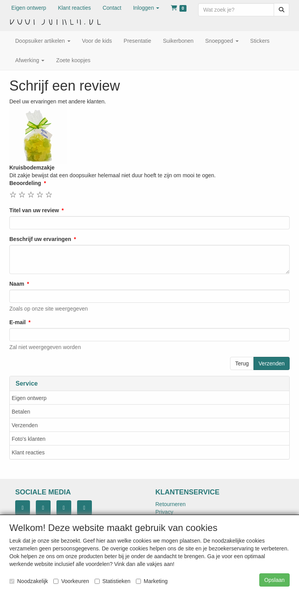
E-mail (17, 322)
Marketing (151, 581)
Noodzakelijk (28, 581)
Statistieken (112, 581)
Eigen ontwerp (29, 398)
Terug (242, 363)
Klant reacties (28, 452)
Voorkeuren (71, 581)
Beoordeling (25, 183)
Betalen (21, 412)
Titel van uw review (34, 210)
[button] (146, 8)
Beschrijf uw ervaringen (40, 239)
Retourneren (170, 504)
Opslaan (274, 580)
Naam (16, 284)
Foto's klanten (29, 439)
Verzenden (25, 425)
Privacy (164, 512)
